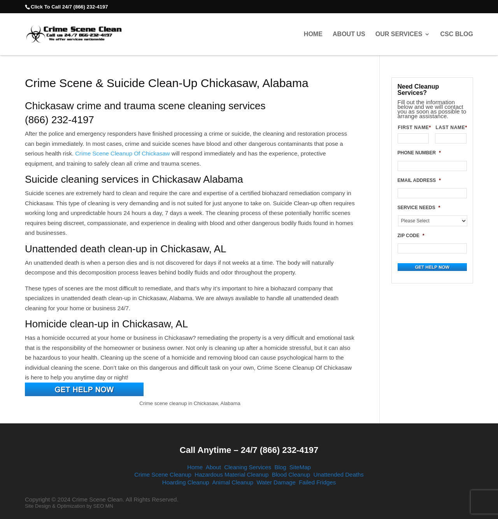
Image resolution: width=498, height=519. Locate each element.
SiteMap (300, 467)
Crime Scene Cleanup (162, 474)
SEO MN (103, 506)
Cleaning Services (247, 467)
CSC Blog (456, 34)
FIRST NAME (413, 127)
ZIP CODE (411, 235)
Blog (280, 467)
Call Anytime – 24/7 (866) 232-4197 (249, 450)
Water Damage (275, 482)
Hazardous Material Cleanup (231, 474)
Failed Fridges (317, 482)
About (213, 467)
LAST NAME (450, 127)
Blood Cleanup (291, 474)
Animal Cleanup (232, 482)
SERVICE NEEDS (419, 207)
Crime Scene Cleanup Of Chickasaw (122, 153)
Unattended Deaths (339, 474)
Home (313, 34)
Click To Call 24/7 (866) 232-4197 (69, 7)
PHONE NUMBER (419, 153)
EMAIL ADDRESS (419, 180)
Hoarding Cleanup (185, 482)
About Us (349, 34)
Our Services (399, 34)
